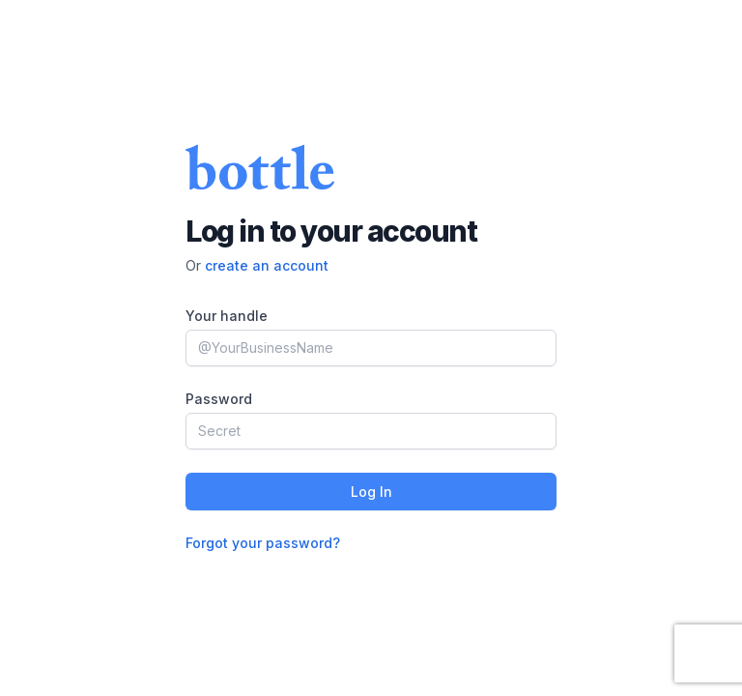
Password (219, 399)
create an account (266, 265)
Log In (371, 491)
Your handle (227, 315)
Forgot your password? (263, 543)
